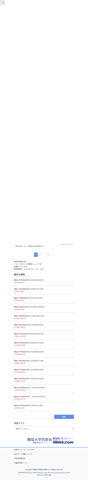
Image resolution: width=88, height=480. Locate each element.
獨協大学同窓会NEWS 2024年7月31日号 (28, 343)
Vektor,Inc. (39, 475)
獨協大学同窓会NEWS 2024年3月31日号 (28, 378)
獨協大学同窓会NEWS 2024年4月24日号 (28, 369)
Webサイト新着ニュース (23, 454)
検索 (64, 416)
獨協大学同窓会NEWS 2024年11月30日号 (29, 307)
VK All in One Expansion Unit (59, 472)
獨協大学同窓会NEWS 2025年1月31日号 (28, 289)
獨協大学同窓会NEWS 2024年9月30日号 (28, 325)
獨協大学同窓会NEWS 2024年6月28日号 (28, 352)
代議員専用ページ (20, 463)
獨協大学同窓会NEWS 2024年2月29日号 (29, 387)
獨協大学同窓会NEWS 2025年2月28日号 (28, 280)
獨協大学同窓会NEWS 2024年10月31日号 (29, 316)
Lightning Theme (42, 472)
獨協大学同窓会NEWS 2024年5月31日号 (28, 360)
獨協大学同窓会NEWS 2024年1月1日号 (28, 405)
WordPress (29, 472)
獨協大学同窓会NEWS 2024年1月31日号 (29, 396)
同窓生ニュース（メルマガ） (24, 449)
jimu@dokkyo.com (31, 269)
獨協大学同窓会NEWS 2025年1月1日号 (28, 298)
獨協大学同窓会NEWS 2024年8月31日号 (28, 334)
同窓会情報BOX (19, 458)
